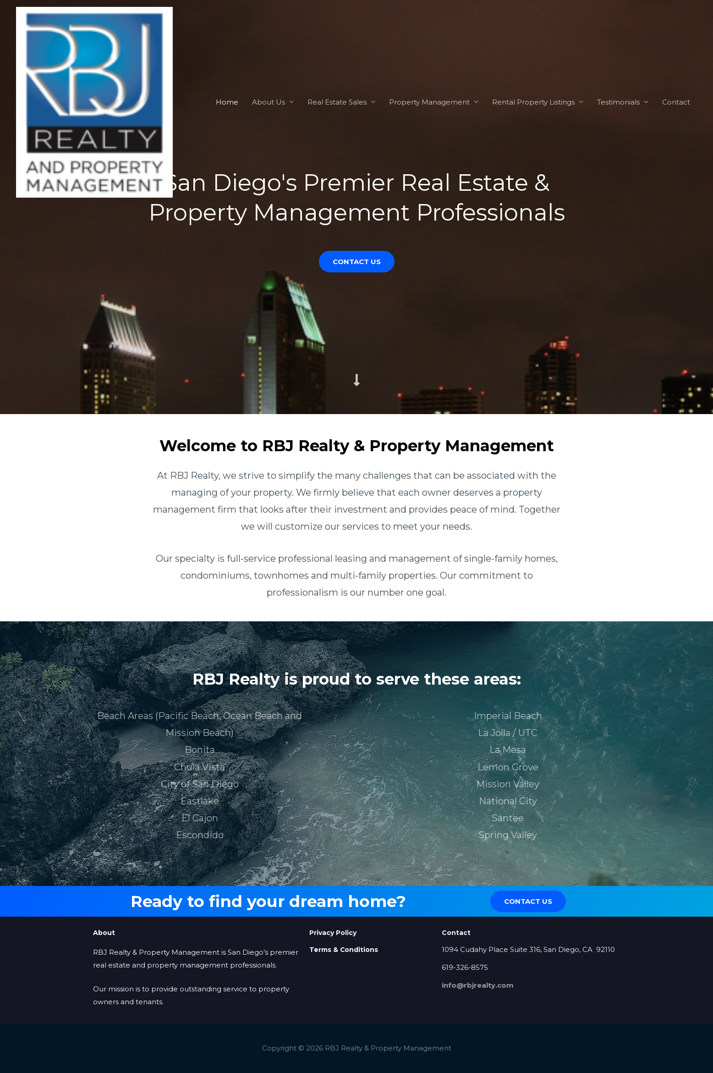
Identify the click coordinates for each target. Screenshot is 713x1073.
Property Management (429, 102)
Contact (676, 102)
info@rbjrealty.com (478, 985)
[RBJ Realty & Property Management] (94, 101)
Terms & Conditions (343, 950)
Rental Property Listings (533, 102)
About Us (268, 102)
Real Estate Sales (337, 102)
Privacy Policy (332, 933)
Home (227, 102)
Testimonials (618, 102)
